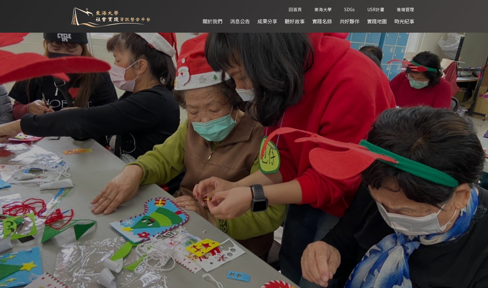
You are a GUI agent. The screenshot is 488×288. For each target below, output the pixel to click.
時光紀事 (404, 21)
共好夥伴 (349, 21)
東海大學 (323, 9)
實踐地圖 (377, 21)
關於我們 (213, 21)
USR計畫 (375, 9)
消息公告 (240, 21)
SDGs (349, 9)
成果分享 (267, 21)
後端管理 (405, 9)
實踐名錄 (322, 21)
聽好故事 (295, 21)
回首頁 (295, 9)
